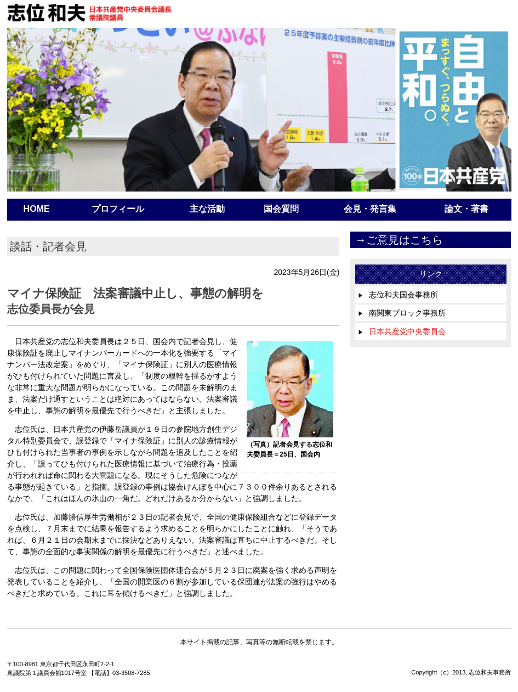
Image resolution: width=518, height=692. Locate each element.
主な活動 (207, 208)
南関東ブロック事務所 (402, 312)
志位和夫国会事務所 (398, 294)
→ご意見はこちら (399, 240)
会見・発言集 (370, 208)
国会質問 (281, 208)
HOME (37, 208)
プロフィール (118, 208)
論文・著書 (466, 208)
